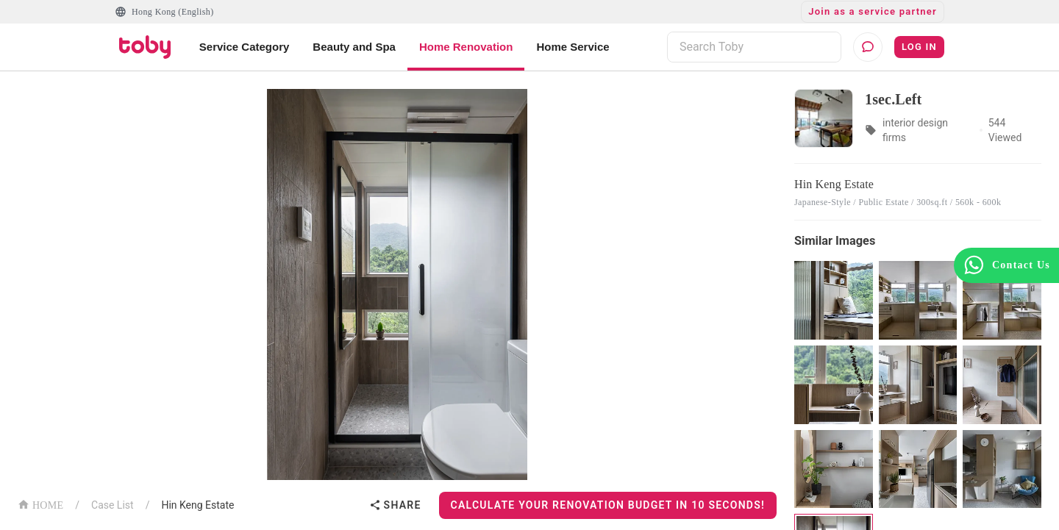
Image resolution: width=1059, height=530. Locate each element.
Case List (112, 505)
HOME (40, 504)
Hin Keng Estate (197, 505)
